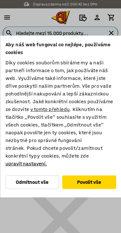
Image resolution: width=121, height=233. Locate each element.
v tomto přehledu (49, 109)
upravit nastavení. (26, 164)
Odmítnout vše (32, 182)
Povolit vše (89, 182)
